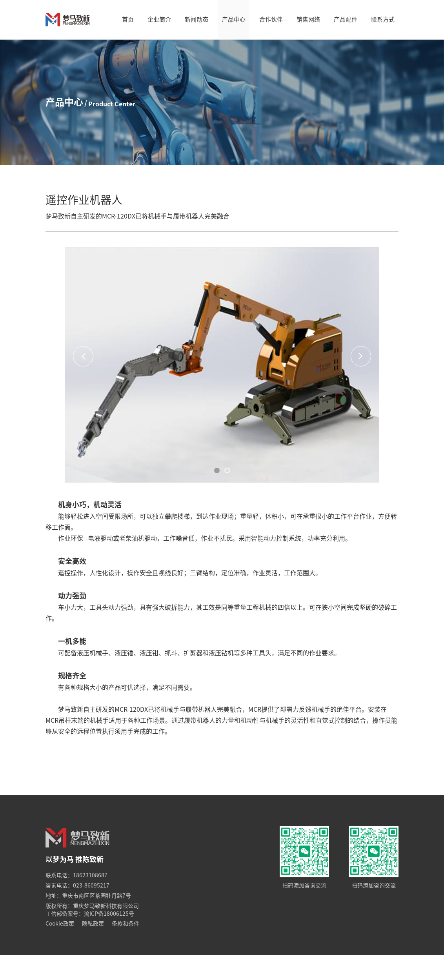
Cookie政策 (59, 923)
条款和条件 (125, 923)
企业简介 (159, 19)
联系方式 (383, 19)
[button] (217, 470)
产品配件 (345, 19)
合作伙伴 (271, 19)
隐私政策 (93, 923)
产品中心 (234, 19)
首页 (128, 19)
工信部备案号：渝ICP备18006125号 (89, 914)
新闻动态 (196, 19)
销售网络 (308, 19)
